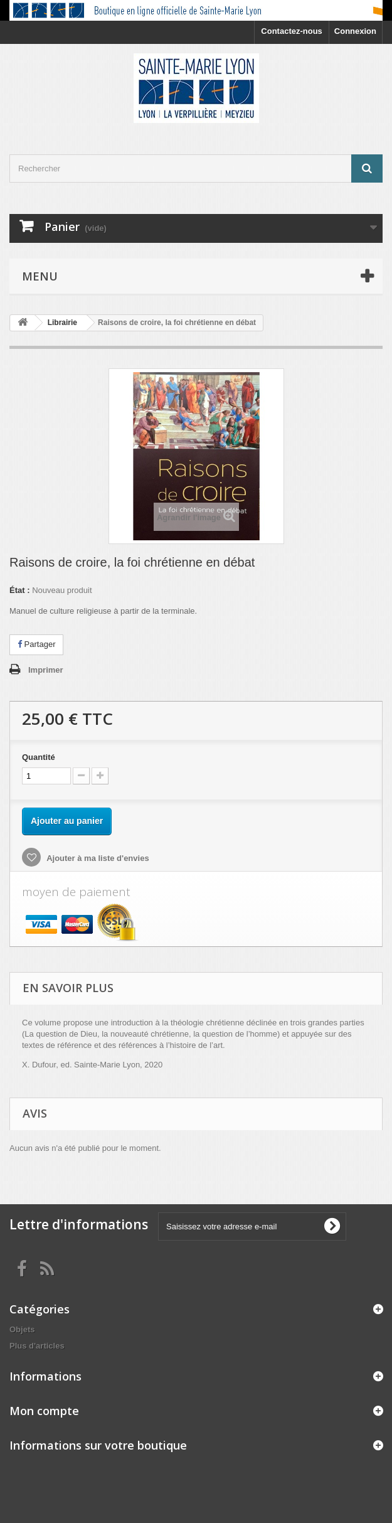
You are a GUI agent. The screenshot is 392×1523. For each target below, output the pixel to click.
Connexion (355, 31)
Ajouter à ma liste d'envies (97, 858)
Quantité (38, 757)
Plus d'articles (37, 1345)
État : (19, 590)
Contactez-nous (291, 31)
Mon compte (44, 1410)
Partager (36, 644)
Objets (21, 1329)
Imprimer (45, 670)
